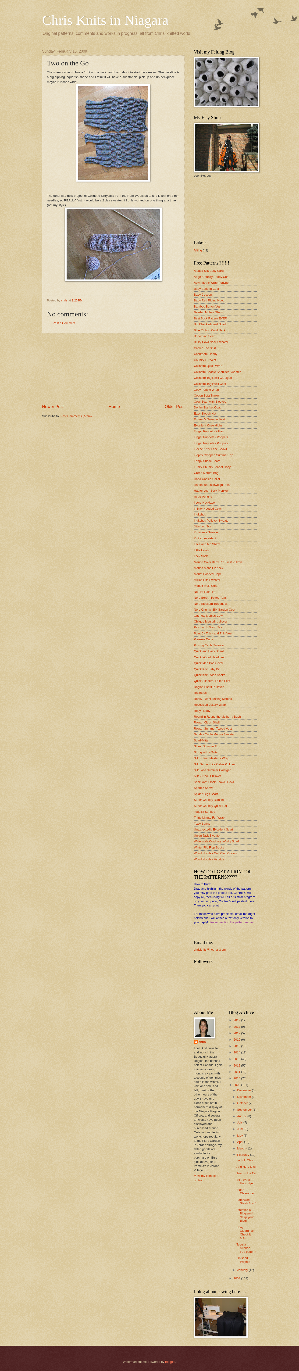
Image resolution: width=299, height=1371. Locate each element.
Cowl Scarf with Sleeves (210, 401)
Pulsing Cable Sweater (209, 645)
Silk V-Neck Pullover (207, 776)
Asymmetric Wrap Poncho (211, 282)
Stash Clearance (245, 1191)
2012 (237, 1065)
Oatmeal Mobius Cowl (208, 615)
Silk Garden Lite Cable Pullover (215, 764)
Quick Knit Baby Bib (207, 669)
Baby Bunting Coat (206, 288)
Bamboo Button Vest (207, 306)
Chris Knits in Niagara (105, 20)
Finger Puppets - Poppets (211, 437)
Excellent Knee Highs (208, 425)
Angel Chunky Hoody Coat (211, 277)
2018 (237, 1026)
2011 (237, 1072)
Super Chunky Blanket (209, 800)
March (241, 1148)
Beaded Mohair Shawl (208, 312)
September (245, 1109)
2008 (237, 1278)
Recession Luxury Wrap (210, 704)
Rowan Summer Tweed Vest (213, 728)
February (243, 1154)
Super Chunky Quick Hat (210, 806)
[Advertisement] (113, 369)
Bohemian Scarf (204, 336)
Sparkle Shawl (203, 788)
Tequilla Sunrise (204, 811)
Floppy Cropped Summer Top (213, 455)
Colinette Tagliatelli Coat (210, 384)
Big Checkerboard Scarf (210, 324)
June (241, 1129)
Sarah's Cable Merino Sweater (214, 734)
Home (114, 406)
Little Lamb (201, 550)
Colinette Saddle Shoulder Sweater (217, 372)
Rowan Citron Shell (207, 722)
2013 (237, 1059)
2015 (237, 1046)
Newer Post (53, 406)
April (240, 1142)
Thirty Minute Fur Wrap (209, 817)
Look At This (244, 1160)
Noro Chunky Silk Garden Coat (214, 609)
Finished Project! (243, 1259)
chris (202, 1042)
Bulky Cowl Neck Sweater (211, 342)
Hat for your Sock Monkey (211, 490)
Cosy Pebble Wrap (206, 389)
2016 (237, 1039)
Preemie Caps (203, 639)
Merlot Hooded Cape (208, 574)
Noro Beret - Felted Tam (210, 597)
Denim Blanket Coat (207, 407)
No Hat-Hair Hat (204, 592)
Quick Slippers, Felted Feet (212, 681)
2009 (237, 1085)
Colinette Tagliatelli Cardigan (213, 377)
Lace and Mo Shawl (207, 544)
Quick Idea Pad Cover (208, 663)
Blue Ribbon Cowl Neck (209, 330)
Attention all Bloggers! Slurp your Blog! (245, 1215)
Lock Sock (201, 556)
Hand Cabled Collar (207, 479)
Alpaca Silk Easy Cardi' (209, 270)
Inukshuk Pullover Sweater (211, 520)
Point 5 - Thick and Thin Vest (213, 633)
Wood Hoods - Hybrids (209, 859)
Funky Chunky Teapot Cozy (212, 467)
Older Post (175, 406)
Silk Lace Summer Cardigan (212, 770)
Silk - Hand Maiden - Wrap (211, 758)
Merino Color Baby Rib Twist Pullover (218, 562)
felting (198, 250)
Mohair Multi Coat (205, 585)
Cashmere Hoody (205, 354)
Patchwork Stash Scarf (209, 627)
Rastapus (200, 692)
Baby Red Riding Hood (209, 300)
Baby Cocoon (203, 294)
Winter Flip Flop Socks (209, 847)
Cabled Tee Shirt (205, 348)
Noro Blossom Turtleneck (211, 603)
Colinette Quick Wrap (208, 366)
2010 (237, 1078)
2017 (237, 1033)
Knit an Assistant (205, 538)
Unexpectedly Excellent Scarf (213, 829)
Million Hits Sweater (207, 580)
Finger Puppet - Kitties (209, 431)
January (243, 1270)
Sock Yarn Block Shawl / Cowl (214, 782)
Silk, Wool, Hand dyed (245, 1181)
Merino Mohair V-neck (208, 568)
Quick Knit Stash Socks (209, 675)
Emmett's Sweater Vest (209, 419)
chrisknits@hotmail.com (210, 949)
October (243, 1103)
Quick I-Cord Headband (209, 657)
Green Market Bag (206, 473)
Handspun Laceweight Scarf (212, 485)
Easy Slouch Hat (205, 413)
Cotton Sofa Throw (206, 395)
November (244, 1097)
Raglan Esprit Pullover (209, 687)
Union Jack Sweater (207, 835)
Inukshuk (200, 514)
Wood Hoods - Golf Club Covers (215, 853)
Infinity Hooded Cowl (207, 508)
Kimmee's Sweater (206, 532)
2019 (237, 1020)
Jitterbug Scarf (203, 526)
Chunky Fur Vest (205, 360)
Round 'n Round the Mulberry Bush (217, 716)
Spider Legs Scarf (206, 794)
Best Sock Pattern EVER (210, 318)
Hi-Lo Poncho (203, 496)
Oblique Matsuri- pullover (210, 621)
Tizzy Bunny (202, 823)
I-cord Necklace (204, 502)
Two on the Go (246, 1173)
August (242, 1116)
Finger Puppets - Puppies (211, 443)
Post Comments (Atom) (76, 416)
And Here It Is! (246, 1166)
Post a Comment (64, 323)
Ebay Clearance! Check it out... (245, 1232)
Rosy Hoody (202, 710)
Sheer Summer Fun (207, 746)
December (244, 1090)
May (240, 1135)
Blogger (170, 1362)
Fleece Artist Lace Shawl (210, 449)
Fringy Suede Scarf (207, 461)
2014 (237, 1052)
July (240, 1122)
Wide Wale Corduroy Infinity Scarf (216, 841)
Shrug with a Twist (206, 752)
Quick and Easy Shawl (209, 651)
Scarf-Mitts (201, 740)
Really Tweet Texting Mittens (213, 699)
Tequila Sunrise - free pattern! (246, 1248)
